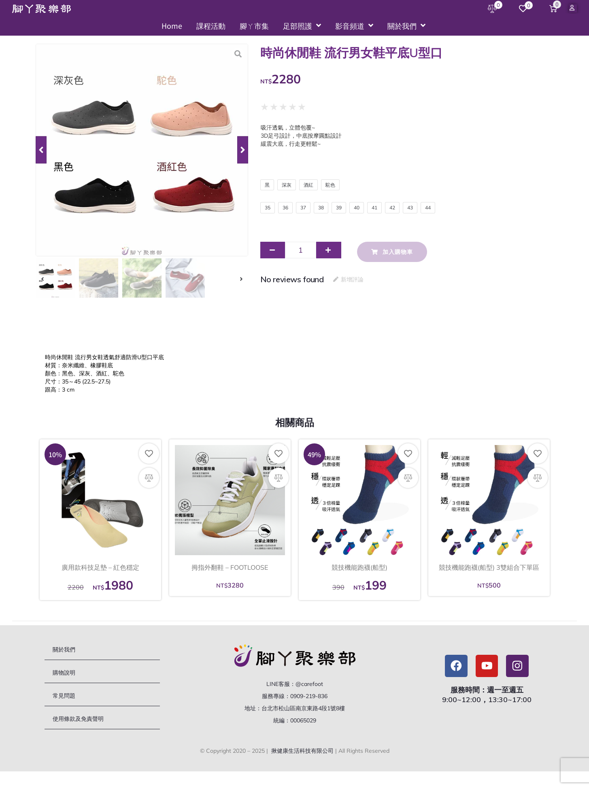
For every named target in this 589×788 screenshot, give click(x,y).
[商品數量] (300, 253)
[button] (41, 150)
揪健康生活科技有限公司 (302, 753)
